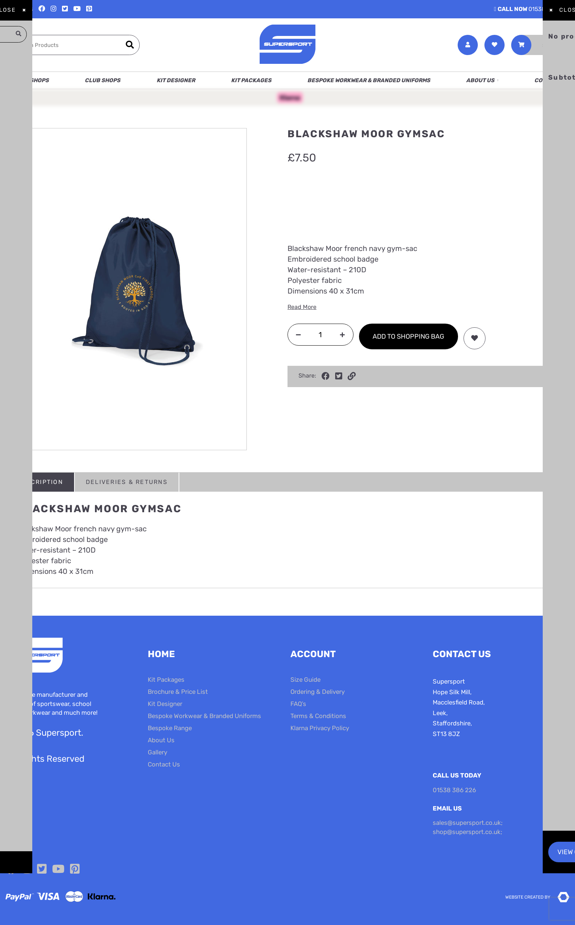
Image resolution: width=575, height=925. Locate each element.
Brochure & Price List (178, 691)
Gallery (157, 752)
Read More (302, 306)
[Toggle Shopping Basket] (540, 45)
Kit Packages (251, 80)
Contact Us (551, 80)
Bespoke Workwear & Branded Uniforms (368, 80)
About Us (480, 80)
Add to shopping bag (408, 336)
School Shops (27, 80)
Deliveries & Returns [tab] (127, 481)
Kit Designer (176, 80)
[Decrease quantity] (298, 334)
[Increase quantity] (342, 334)
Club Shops (102, 80)
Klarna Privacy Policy (319, 728)
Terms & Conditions (318, 716)
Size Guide (305, 679)
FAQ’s (298, 703)
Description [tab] (40, 481)
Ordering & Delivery (317, 691)
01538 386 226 (531, 9)
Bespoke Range (170, 728)
